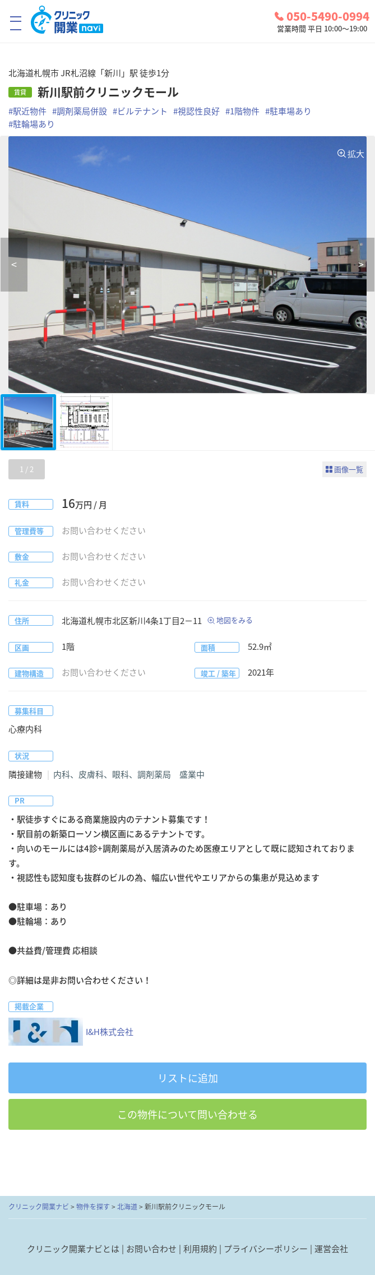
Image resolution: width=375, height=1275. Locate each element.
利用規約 (200, 1248)
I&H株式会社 (70, 1032)
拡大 (356, 153)
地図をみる (234, 620)
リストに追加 (188, 1077)
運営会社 (331, 1248)
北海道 (127, 1207)
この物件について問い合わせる (187, 1114)
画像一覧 (348, 469)
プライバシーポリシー (266, 1248)
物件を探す (93, 1207)
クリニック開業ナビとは (73, 1248)
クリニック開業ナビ (38, 1207)
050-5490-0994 (322, 16)
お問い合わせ (151, 1248)
